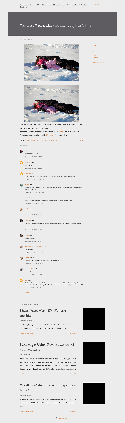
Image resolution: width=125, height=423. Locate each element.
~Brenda (27, 220)
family (94, 55)
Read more (73, 333)
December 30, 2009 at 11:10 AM (34, 157)
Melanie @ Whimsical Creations (34, 246)
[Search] (97, 5)
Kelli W (27, 184)
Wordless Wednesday (98, 62)
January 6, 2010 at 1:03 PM (33, 288)
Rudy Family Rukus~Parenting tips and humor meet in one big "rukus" (53, 5)
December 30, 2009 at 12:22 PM (34, 179)
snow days (95, 60)
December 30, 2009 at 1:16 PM (34, 230)
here (61, 131)
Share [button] (94, 45)
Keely (26, 209)
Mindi (26, 151)
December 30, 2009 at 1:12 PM (34, 215)
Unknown (28, 173)
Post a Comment (25, 292)
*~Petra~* (28, 257)
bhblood (27, 162)
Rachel (27, 197)
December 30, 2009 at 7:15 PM (34, 252)
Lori (26, 280)
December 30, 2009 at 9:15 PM (34, 263)
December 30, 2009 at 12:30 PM (34, 192)
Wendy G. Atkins (30, 269)
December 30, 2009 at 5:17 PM (34, 241)
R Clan (27, 235)
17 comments (29, 333)
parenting (95, 57)
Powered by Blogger (62, 418)
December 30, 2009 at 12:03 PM (34, 168)
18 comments (29, 411)
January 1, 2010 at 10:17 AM (33, 274)
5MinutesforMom (52, 135)
